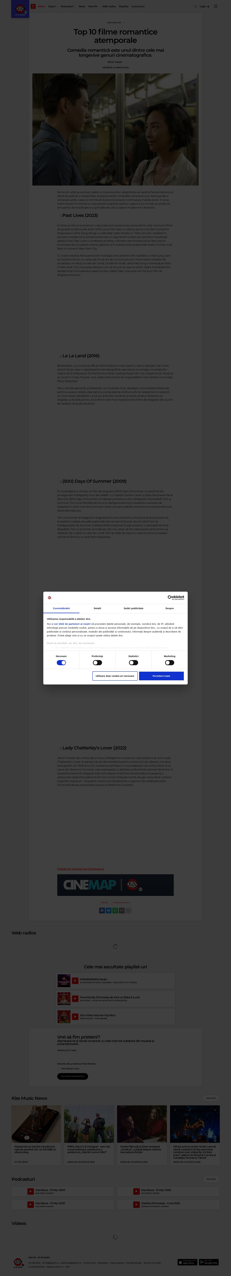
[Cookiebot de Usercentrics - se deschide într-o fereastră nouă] (170, 597)
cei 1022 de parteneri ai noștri (72, 623)
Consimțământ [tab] (61, 608)
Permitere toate (161, 676)
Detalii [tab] (97, 608)
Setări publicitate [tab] (133, 608)
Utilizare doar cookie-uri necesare (115, 676)
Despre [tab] (170, 608)
